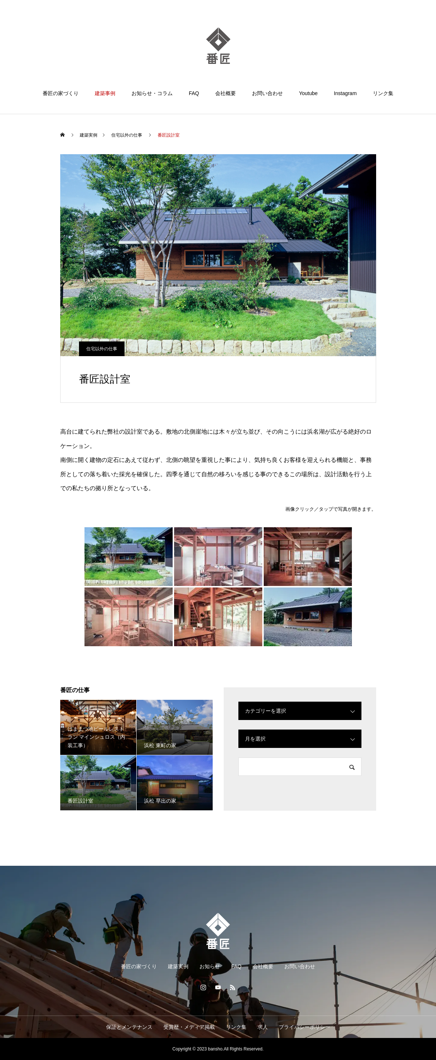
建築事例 (105, 93)
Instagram (345, 93)
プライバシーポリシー (304, 1027)
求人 (262, 1027)
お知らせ (209, 966)
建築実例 (178, 966)
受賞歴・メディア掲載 (189, 1027)
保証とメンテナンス (129, 1027)
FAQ (194, 93)
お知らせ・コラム (152, 93)
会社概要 (225, 93)
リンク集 (383, 93)
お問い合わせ (267, 93)
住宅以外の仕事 (101, 348)
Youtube (308, 93)
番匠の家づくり (61, 93)
